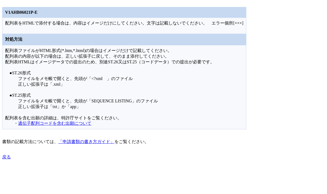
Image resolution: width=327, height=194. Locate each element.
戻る (6, 157)
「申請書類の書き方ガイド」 (86, 141)
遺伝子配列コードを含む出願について (54, 123)
